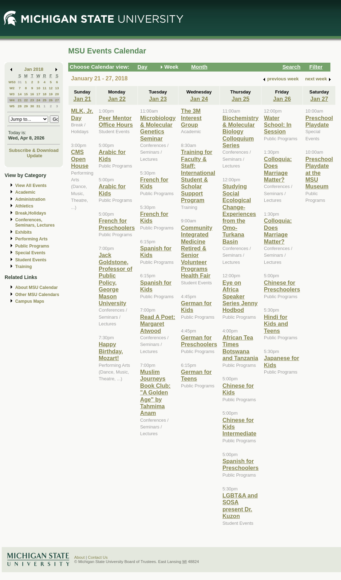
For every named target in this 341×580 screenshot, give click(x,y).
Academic (25, 192)
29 (26, 106)
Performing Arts (31, 239)
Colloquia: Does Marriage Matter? (278, 169)
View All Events (31, 185)
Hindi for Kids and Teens (276, 324)
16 (32, 94)
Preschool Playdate (319, 121)
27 (57, 100)
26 (51, 100)
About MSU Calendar (36, 287)
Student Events (30, 259)
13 (57, 88)
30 (32, 106)
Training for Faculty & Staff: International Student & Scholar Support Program (198, 176)
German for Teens (196, 375)
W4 (12, 100)
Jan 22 (116, 99)
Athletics (24, 206)
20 (57, 94)
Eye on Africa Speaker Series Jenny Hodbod (240, 296)
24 (38, 100)
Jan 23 (158, 99)
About (79, 557)
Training (23, 266)
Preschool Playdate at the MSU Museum (319, 173)
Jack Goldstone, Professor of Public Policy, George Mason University (115, 279)
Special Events (30, 252)
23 (32, 100)
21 (20, 100)
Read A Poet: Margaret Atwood (157, 324)
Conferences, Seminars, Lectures (35, 222)
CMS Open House (79, 159)
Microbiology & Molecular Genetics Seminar (158, 128)
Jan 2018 (33, 69)
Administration (30, 199)
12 (51, 88)
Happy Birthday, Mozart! (111, 351)
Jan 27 (319, 99)
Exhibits (23, 232)
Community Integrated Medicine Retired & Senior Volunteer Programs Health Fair (196, 251)
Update (34, 155)
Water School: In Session (278, 125)
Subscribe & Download (34, 150)
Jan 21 (82, 99)
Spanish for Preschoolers (240, 464)
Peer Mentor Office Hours (116, 121)
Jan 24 (199, 99)
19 (51, 94)
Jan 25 (240, 99)
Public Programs (32, 246)
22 (26, 100)
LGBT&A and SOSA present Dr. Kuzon (240, 505)
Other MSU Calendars (37, 294)
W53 (12, 82)
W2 (12, 88)
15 (26, 94)
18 (45, 94)
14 (20, 94)
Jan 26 (282, 99)
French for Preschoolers (117, 224)
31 (20, 82)
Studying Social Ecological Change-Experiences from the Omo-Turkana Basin (239, 213)
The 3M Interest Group (191, 118)
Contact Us (98, 557)
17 (38, 94)
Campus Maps (29, 301)
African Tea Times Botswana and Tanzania (240, 347)
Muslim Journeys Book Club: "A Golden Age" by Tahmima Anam (155, 392)
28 (20, 106)
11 (45, 88)
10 (38, 88)
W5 (12, 106)
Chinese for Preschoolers (282, 285)
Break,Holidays (30, 213)
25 (45, 100)
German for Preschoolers (199, 340)
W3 (12, 94)
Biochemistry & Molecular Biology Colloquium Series (240, 132)
